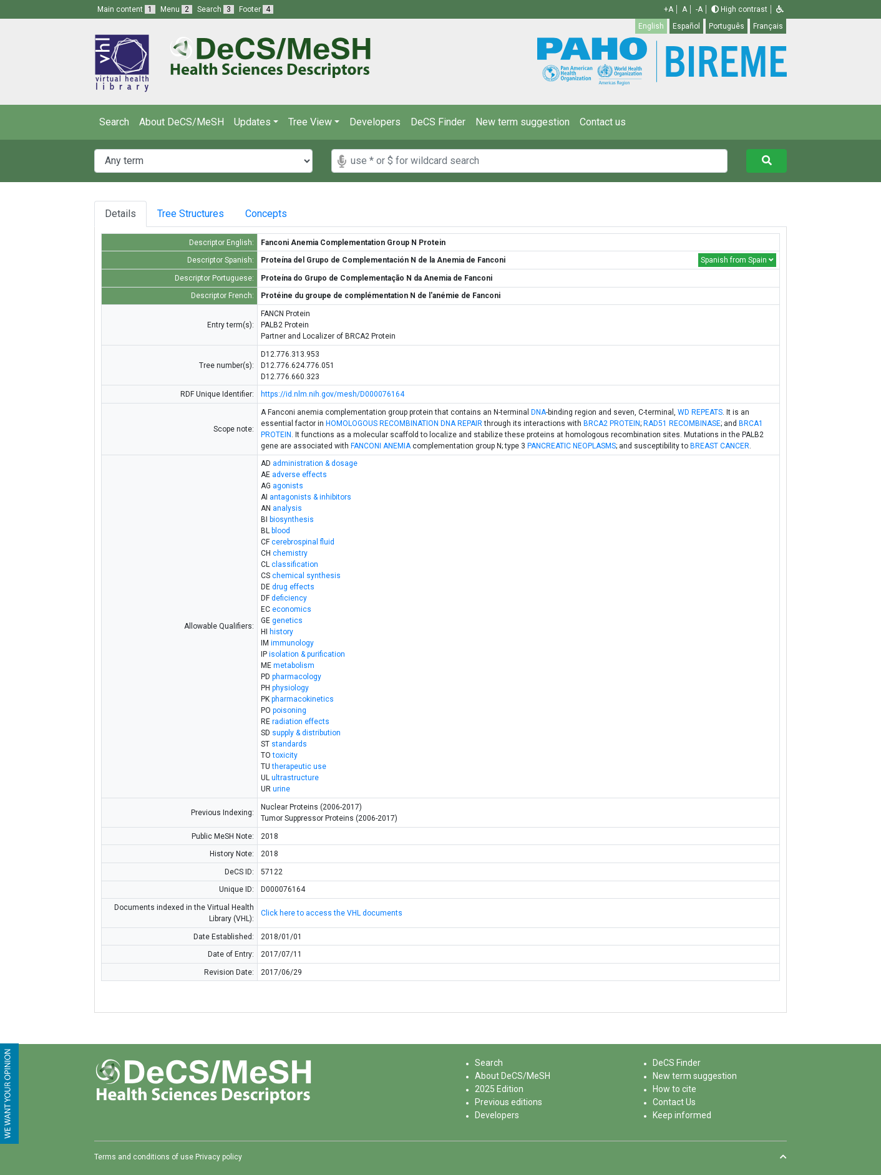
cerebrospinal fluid (302, 542)
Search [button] (215, 9)
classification (294, 564)
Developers (375, 122)
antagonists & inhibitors (310, 497)
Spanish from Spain (737, 260)
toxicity (285, 755)
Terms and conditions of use (143, 1157)
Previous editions (508, 1102)
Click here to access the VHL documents (331, 913)
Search (114, 122)
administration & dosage (315, 463)
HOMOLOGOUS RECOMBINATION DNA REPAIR (404, 423)
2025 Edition (499, 1089)
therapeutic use (299, 766)
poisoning (289, 710)
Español (686, 26)
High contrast (739, 9)
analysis (287, 508)
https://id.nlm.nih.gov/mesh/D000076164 (332, 394)
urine (281, 789)
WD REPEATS (700, 412)
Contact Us (674, 1102)
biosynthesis (292, 519)
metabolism (293, 665)
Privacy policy (218, 1157)
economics (291, 609)
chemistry (290, 553)
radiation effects (300, 721)
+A (668, 9)
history (281, 631)
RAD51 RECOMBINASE (682, 423)
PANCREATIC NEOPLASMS (571, 446)
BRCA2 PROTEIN (611, 423)
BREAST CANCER (719, 446)
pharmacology (296, 676)
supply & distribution (306, 732)
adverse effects (299, 474)
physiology (290, 688)
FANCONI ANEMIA (381, 446)
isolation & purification (307, 654)
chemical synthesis (306, 575)
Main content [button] (126, 9)
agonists (288, 485)
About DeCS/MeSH (181, 122)
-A (699, 9)
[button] (780, 9)
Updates (252, 122)
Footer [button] (256, 9)
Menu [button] (176, 9)
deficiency (289, 598)
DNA (538, 412)
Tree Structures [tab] (192, 214)
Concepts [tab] (276, 214)
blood (280, 530)
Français (768, 26)
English (651, 26)
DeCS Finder (438, 122)
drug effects (293, 587)
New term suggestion (522, 122)
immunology (292, 643)
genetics (287, 620)
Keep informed (682, 1115)
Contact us (603, 122)
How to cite (674, 1089)
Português (726, 26)
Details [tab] (120, 214)
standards (289, 744)
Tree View (310, 122)
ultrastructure (295, 777)
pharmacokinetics (302, 699)
